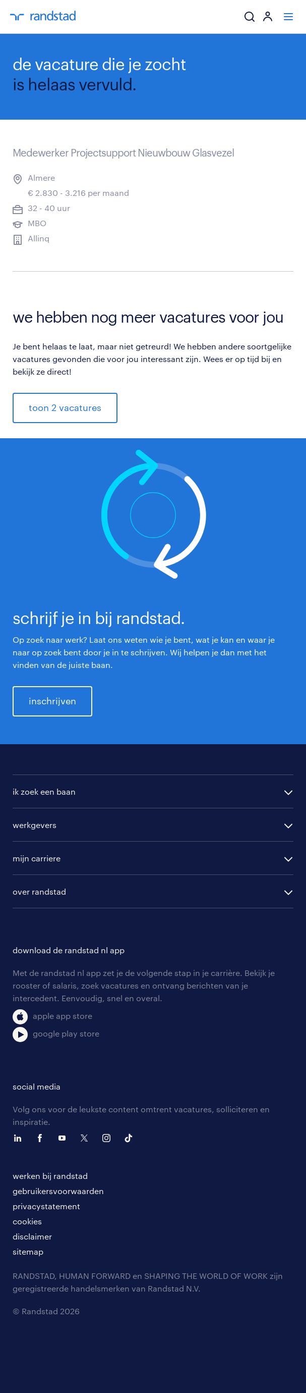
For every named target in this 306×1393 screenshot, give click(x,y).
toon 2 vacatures (65, 407)
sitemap (28, 1251)
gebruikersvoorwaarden (58, 1191)
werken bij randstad (50, 1175)
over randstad (39, 891)
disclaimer (32, 1236)
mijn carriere (36, 858)
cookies (27, 1221)
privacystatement (46, 1206)
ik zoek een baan (44, 791)
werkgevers (34, 825)
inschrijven (52, 700)
